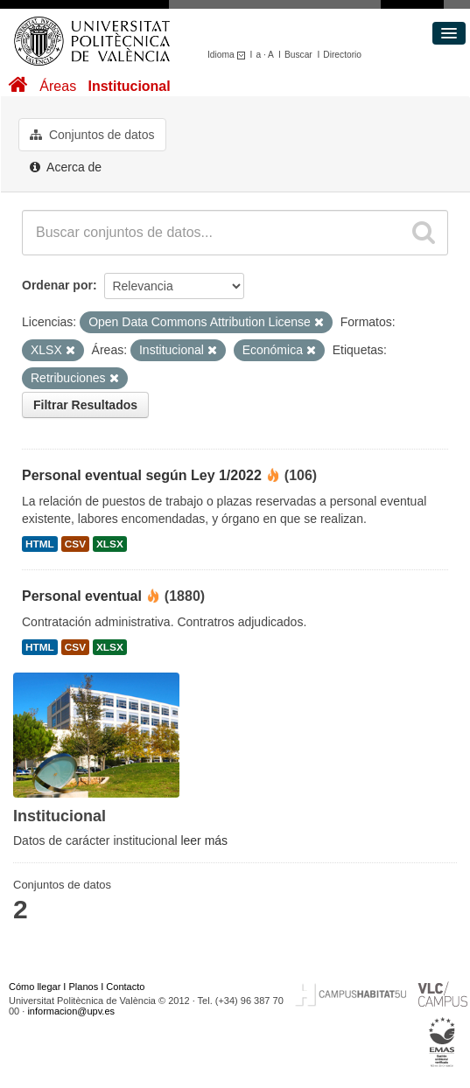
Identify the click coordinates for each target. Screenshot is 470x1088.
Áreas (57, 86)
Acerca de (66, 167)
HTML (39, 544)
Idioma (228, 54)
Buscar (298, 54)
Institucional (129, 86)
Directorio (342, 54)
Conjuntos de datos (92, 135)
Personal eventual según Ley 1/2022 (142, 475)
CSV (75, 544)
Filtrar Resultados (85, 405)
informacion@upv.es (71, 1011)
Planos (84, 986)
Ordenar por (57, 285)
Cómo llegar (34, 986)
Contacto (125, 986)
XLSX (109, 544)
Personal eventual (82, 596)
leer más (204, 840)
